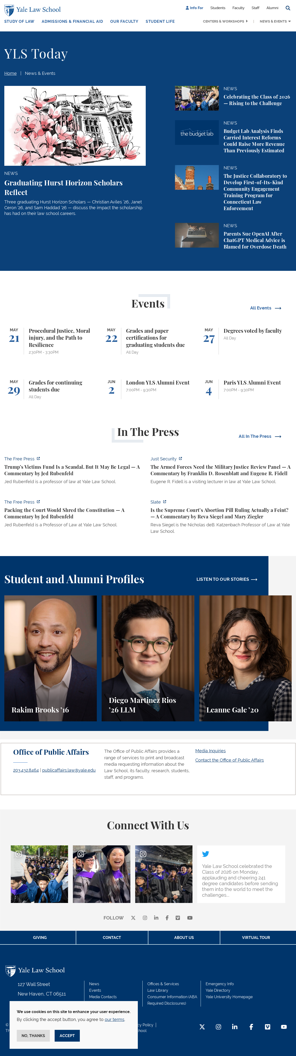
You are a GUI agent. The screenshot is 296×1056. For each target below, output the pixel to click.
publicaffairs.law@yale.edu (69, 770)
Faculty (238, 8)
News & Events (273, 21)
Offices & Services (163, 984)
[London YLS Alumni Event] (148, 389)
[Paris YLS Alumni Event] (245, 389)
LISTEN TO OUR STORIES (223, 579)
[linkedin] (156, 918)
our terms (114, 1019)
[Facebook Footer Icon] (251, 1027)
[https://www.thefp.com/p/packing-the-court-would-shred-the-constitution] (75, 514)
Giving (40, 937)
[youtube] (190, 918)
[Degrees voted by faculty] (245, 341)
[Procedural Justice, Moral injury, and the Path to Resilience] (50, 341)
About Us (184, 937)
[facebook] (167, 918)
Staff (255, 8)
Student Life (160, 21)
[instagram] (145, 918)
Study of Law (19, 21)
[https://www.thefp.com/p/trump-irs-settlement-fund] (75, 471)
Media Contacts (103, 997)
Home (10, 73)
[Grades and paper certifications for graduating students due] (148, 341)
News (94, 984)
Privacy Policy (140, 1025)
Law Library (157, 990)
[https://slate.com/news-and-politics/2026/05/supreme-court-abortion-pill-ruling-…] (221, 518)
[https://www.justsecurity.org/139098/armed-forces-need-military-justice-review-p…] (221, 471)
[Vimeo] (178, 918)
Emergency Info (220, 984)
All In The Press (255, 436)
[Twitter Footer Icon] (202, 1027)
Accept (67, 1035)
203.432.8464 (26, 770)
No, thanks (33, 1035)
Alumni (272, 8)
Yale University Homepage (229, 997)
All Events (261, 307)
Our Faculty (124, 21)
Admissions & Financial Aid (72, 21)
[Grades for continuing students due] (50, 389)
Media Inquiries (210, 750)
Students (217, 8)
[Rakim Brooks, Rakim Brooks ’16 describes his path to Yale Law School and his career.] (50, 658)
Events (95, 990)
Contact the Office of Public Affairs (229, 760)
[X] (133, 918)
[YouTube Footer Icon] (284, 1027)
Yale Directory (218, 990)
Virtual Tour (256, 937)
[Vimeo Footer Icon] (268, 1027)
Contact (112, 937)
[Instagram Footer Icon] (218, 1027)
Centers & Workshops (223, 21)
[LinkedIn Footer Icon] (235, 1027)
